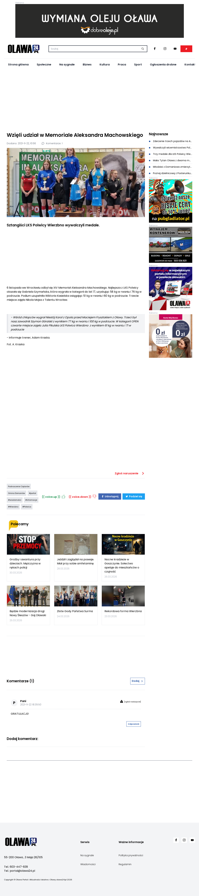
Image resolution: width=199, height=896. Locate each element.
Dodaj (137, 681)
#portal (32, 493)
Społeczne (44, 64)
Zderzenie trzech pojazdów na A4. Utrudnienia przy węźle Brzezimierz (170, 141)
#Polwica (26, 506)
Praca (122, 64)
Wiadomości (88, 864)
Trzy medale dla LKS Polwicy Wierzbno (170, 154)
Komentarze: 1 (52, 143)
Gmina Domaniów (16, 493)
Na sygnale (67, 64)
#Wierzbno (13, 506)
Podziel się (133, 496)
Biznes (87, 64)
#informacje (31, 500)
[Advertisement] (99, 99)
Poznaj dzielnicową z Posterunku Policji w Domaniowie (170, 173)
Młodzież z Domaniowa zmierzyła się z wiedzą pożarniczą (170, 167)
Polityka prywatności (131, 855)
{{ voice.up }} (54, 496)
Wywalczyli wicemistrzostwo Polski (170, 147)
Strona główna (18, 64)
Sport (138, 64)
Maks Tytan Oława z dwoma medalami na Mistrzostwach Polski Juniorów (170, 160)
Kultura (105, 64)
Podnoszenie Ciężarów (18, 486)
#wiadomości (14, 500)
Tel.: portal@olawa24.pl (19, 871)
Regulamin (125, 864)
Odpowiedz (133, 724)
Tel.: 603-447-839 (16, 867)
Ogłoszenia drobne (163, 64)
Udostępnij (110, 496)
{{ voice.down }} (83, 496)
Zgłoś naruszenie (130, 473)
